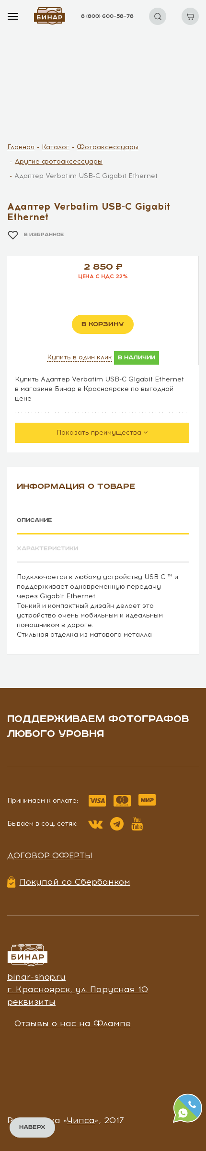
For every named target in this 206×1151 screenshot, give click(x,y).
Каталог (55, 147)
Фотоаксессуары (107, 147)
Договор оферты (49, 855)
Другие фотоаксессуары (58, 161)
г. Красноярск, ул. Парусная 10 (77, 989)
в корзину (102, 324)
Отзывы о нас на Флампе (72, 1023)
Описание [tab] (34, 520)
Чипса (81, 1120)
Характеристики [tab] (47, 548)
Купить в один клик (79, 357)
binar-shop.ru (36, 977)
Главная (20, 147)
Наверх (32, 1127)
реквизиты (31, 1002)
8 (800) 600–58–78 (107, 16)
